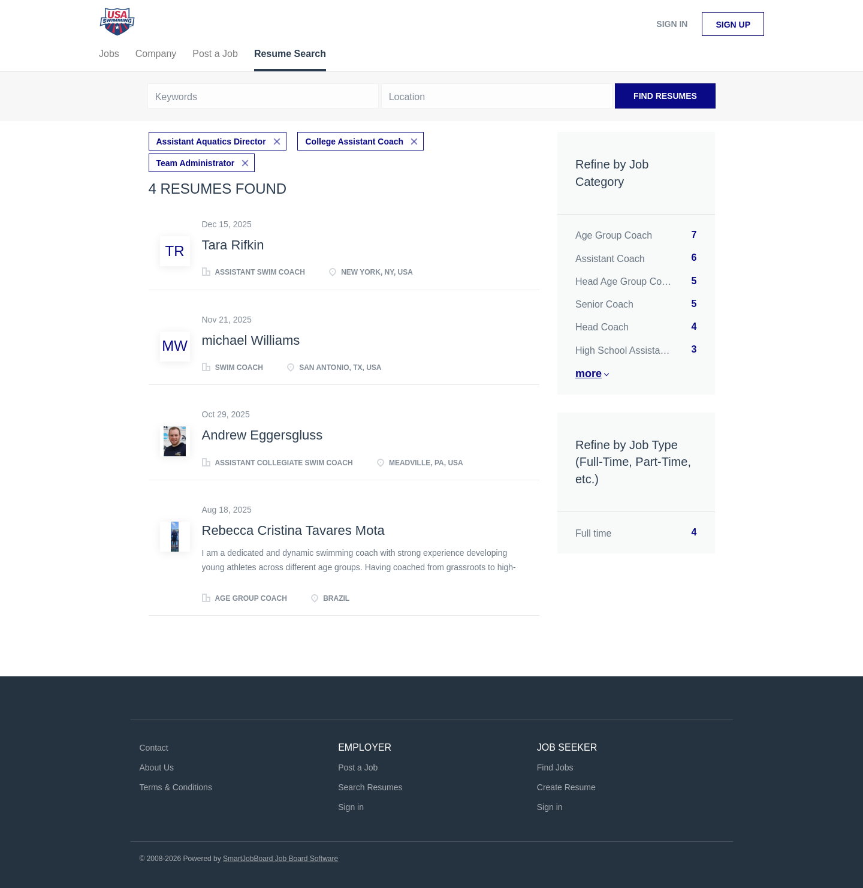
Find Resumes (665, 96)
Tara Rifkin (233, 244)
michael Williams (251, 340)
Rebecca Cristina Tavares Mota (293, 530)
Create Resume (566, 787)
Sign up (733, 24)
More (588, 374)
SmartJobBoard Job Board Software (280, 858)
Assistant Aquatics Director (211, 141)
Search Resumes (370, 787)
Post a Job (358, 767)
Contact (154, 747)
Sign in (671, 24)
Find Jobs (555, 767)
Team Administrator (195, 163)
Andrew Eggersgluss (262, 435)
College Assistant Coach (354, 141)
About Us (157, 767)
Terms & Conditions (176, 787)
